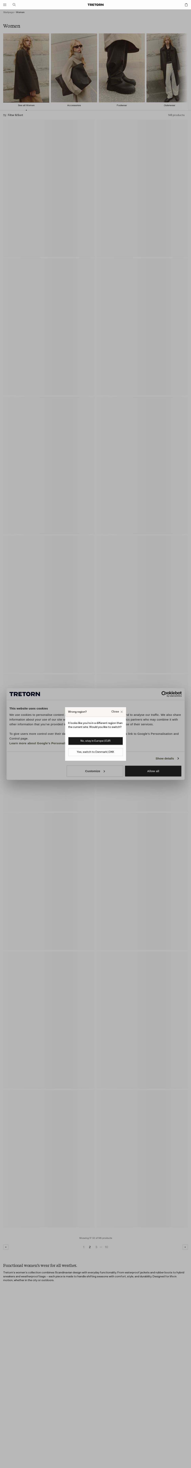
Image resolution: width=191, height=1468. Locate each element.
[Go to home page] (96, 4)
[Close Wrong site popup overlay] (117, 711)
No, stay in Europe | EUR (95, 741)
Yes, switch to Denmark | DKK (95, 752)
